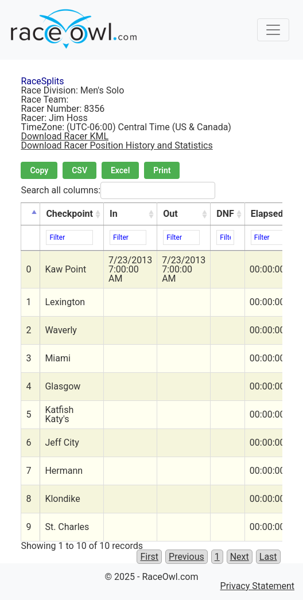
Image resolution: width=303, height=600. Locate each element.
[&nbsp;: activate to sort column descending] (30, 214)
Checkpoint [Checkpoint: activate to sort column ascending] (69, 213)
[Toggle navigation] (273, 29)
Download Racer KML (64, 136)
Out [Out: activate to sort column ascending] (170, 213)
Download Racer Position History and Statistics (116, 145)
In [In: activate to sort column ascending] (114, 213)
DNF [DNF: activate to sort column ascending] (225, 213)
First (149, 556)
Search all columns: (118, 190)
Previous (186, 556)
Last (268, 556)
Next (239, 556)
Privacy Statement (257, 585)
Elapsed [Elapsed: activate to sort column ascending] (267, 213)
